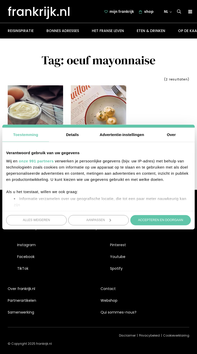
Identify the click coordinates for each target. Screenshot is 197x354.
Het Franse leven (108, 31)
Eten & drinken (151, 31)
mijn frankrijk (122, 12)
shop (149, 12)
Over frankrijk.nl (21, 288)
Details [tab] (72, 134)
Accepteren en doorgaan (160, 220)
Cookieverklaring (176, 336)
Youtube (117, 256)
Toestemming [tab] (25, 134)
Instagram (26, 244)
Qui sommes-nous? (118, 312)
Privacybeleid (149, 336)
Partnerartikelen (22, 300)
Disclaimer (127, 336)
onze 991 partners (36, 161)
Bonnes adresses (62, 31)
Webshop (109, 300)
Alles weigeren (36, 220)
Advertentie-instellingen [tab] (122, 134)
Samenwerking (21, 312)
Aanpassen (98, 220)
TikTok (22, 268)
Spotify (116, 268)
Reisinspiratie (21, 31)
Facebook (26, 256)
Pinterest (118, 244)
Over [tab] (171, 134)
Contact (108, 288)
